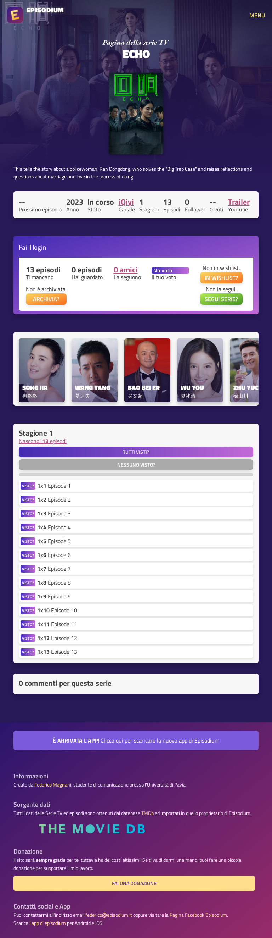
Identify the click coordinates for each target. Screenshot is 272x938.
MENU (257, 15)
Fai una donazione (134, 883)
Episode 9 (54, 596)
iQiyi (126, 202)
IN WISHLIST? (221, 278)
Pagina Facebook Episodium (198, 915)
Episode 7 (54, 568)
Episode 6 (54, 555)
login (39, 247)
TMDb (147, 813)
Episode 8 (54, 582)
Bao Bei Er (144, 388)
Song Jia (35, 388)
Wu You (192, 388)
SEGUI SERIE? (221, 299)
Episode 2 (54, 499)
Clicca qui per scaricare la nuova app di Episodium (136, 740)
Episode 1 (54, 485)
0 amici (126, 270)
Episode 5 (54, 541)
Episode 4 (54, 527)
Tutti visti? (136, 452)
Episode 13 (57, 651)
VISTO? (28, 486)
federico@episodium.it (108, 915)
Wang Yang (92, 388)
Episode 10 (57, 610)
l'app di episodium (47, 923)
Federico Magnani (52, 785)
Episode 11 (57, 624)
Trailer (239, 202)
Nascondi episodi (43, 441)
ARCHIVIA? (46, 299)
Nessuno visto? (136, 465)
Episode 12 (57, 638)
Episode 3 (54, 513)
